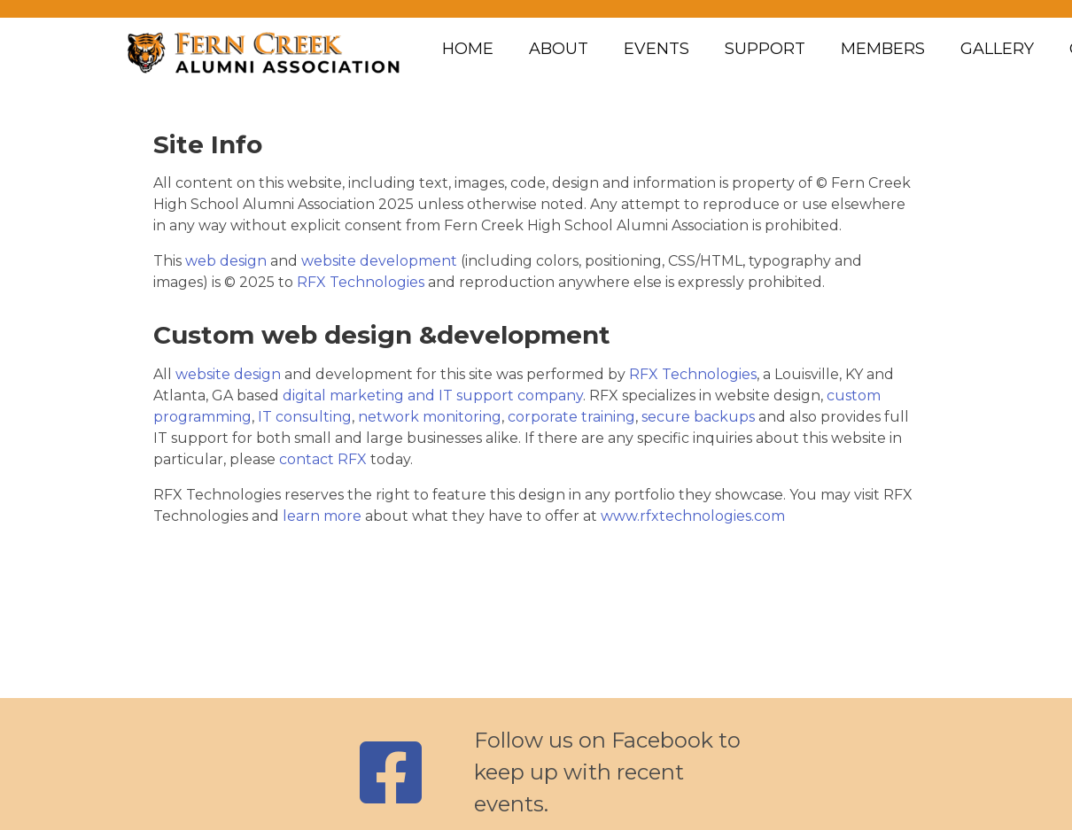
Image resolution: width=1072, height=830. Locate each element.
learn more (322, 516)
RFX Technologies (360, 282)
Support (765, 48)
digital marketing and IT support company (433, 395)
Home (467, 48)
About (558, 48)
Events (656, 48)
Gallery (997, 48)
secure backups (698, 416)
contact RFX (323, 459)
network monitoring (429, 416)
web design (226, 260)
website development (379, 260)
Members (883, 48)
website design (228, 374)
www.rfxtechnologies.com (693, 516)
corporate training (571, 416)
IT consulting (305, 416)
